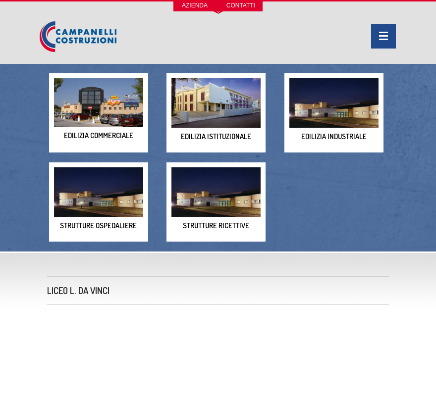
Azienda (195, 5)
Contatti (240, 5)
